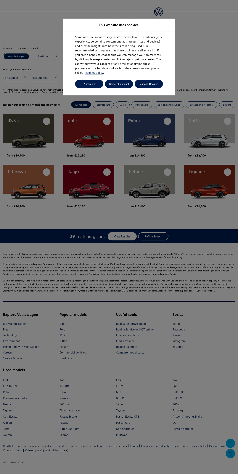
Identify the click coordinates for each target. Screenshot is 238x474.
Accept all (89, 84)
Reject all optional (119, 84)
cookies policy (94, 72)
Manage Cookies (148, 84)
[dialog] (119, 237)
